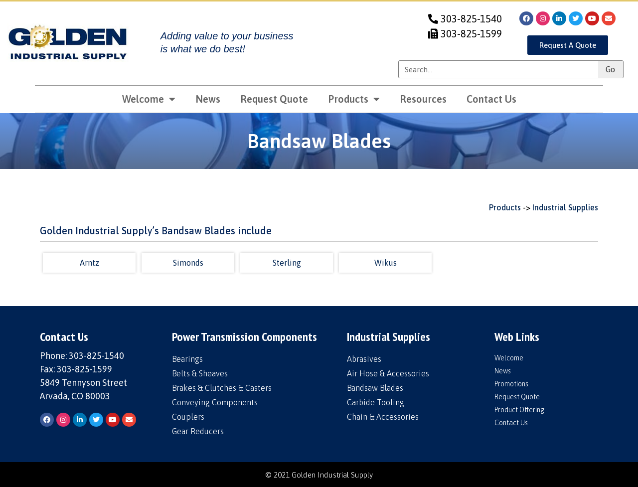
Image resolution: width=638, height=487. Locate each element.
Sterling (287, 262)
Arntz (89, 262)
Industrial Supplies (565, 207)
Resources (423, 99)
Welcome (148, 99)
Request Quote (274, 99)
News (207, 99)
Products (354, 99)
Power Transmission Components (244, 336)
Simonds (188, 262)
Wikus (385, 262)
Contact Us (491, 99)
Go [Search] (610, 69)
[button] (567, 45)
